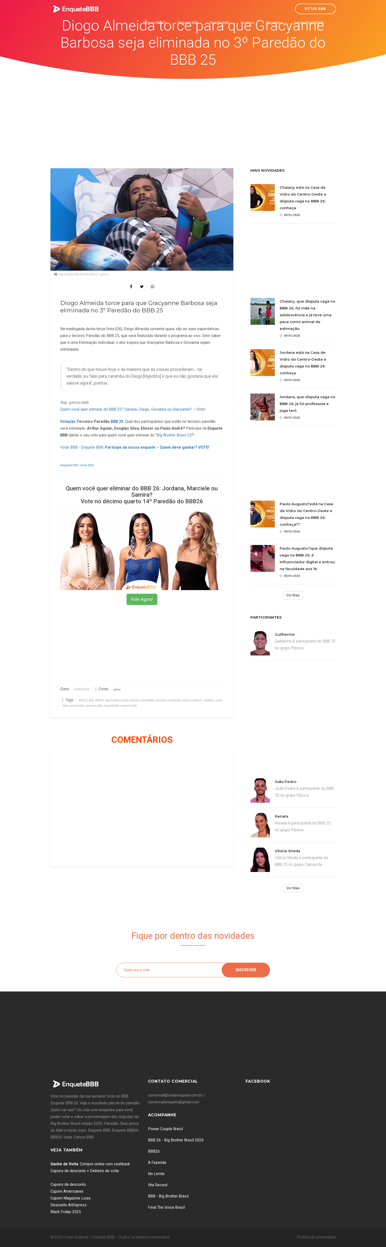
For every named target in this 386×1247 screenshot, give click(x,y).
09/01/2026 (290, 215)
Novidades (274, 23)
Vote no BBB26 (154, 23)
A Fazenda (157, 1162)
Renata (281, 816)
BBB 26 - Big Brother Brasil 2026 (176, 1140)
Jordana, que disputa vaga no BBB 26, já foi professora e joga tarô (307, 404)
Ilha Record (157, 1185)
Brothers (247, 23)
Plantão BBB (219, 23)
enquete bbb (69, 465)
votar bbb (86, 465)
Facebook (258, 1081)
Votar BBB (315, 9)
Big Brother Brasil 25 (174, 435)
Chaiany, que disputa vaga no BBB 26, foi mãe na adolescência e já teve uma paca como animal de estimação (307, 315)
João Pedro (285, 781)
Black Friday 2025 (65, 1211)
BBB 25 (117, 421)
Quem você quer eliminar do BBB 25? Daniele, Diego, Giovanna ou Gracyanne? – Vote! (133, 409)
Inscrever (246, 970)
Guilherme (285, 634)
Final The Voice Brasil (166, 1207)
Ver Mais (293, 595)
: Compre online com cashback (90, 1164)
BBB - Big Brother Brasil (168, 1196)
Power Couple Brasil (165, 1129)
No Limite (156, 1173)
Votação (68, 421)
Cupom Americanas (66, 1191)
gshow (117, 689)
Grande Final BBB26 (309, 23)
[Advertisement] (193, 116)
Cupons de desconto (68, 1184)
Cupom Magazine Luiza (70, 1198)
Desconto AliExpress (68, 1205)
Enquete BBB (188, 23)
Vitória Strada (287, 851)
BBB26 (154, 1151)
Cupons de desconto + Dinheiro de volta (84, 1170)
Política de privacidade (316, 1237)
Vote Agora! (142, 599)
